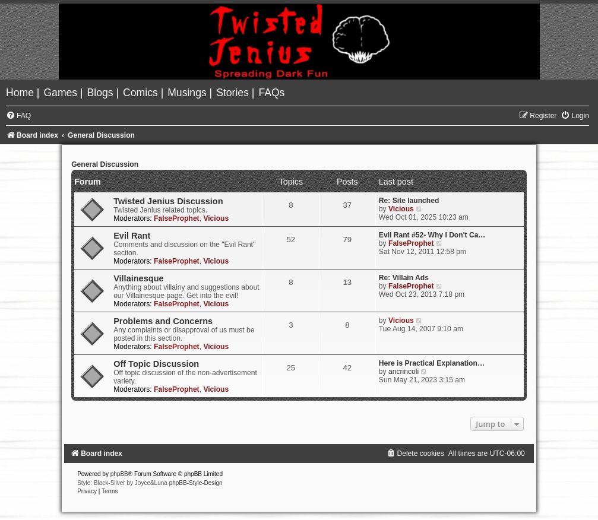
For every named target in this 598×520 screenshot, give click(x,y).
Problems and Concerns (163, 321)
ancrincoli (403, 371)
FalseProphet (177, 218)
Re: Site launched (409, 200)
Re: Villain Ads (404, 278)
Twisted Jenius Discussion (168, 201)
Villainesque (138, 278)
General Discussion (104, 164)
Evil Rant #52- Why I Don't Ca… (432, 235)
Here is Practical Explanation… (432, 363)
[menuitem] (21, 93)
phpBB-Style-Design (196, 483)
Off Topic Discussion (156, 364)
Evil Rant (131, 235)
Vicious (216, 218)
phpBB (119, 474)
